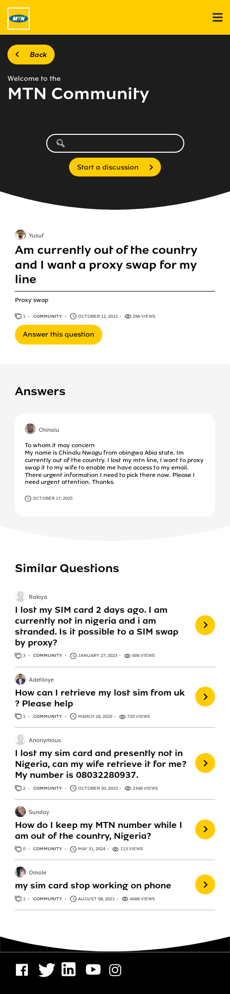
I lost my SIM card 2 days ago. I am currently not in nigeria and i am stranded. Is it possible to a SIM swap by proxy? (96, 626)
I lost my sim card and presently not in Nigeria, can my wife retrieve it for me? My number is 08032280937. (100, 764)
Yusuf (36, 236)
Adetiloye (41, 680)
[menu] (218, 17)
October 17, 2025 (53, 498)
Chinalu (49, 430)
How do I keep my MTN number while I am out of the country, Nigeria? (98, 830)
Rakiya (38, 597)
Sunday (39, 812)
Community (48, 316)
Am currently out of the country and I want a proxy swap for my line (106, 264)
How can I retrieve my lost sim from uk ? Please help (100, 698)
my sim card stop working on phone (93, 885)
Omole (37, 873)
